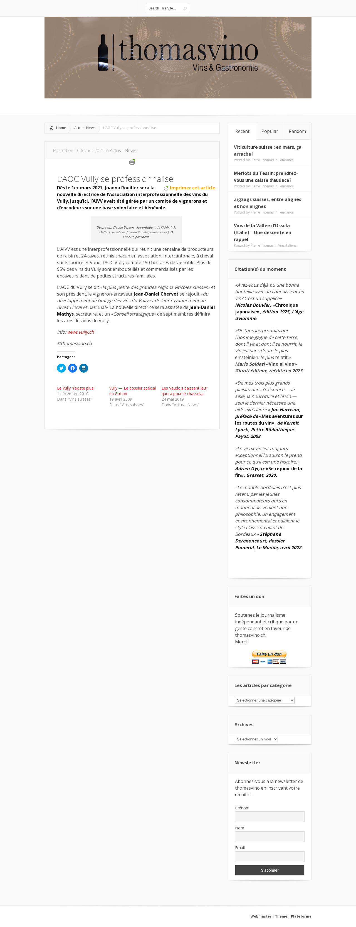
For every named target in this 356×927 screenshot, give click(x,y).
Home (61, 127)
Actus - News (85, 127)
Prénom (242, 807)
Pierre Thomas (262, 160)
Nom (239, 828)
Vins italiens (287, 245)
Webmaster (261, 916)
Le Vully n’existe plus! (75, 388)
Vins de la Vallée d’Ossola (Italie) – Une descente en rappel (262, 232)
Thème (281, 916)
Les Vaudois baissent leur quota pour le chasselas (184, 390)
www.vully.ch (80, 332)
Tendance (286, 160)
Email (240, 847)
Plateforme (301, 916)
